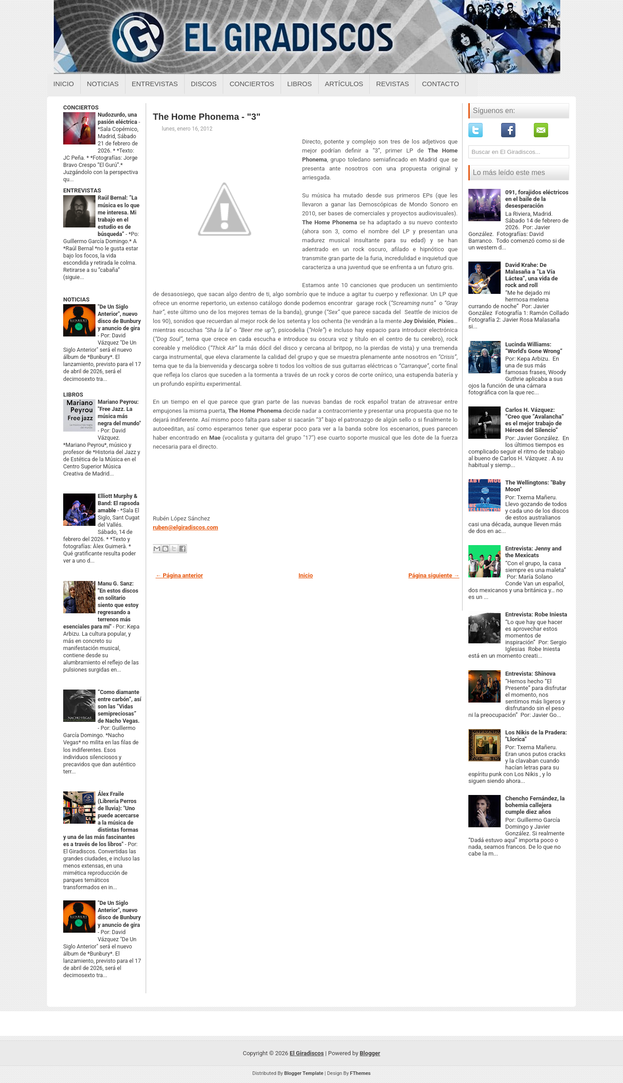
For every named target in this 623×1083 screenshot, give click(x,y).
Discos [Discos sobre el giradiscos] (204, 83)
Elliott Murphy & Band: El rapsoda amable (118, 503)
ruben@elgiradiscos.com (185, 527)
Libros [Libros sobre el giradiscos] (299, 83)
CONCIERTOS (81, 107)
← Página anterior (179, 575)
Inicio (63, 83)
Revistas (392, 83)
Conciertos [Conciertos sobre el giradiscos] (251, 83)
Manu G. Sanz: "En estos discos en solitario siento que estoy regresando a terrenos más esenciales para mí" (100, 605)
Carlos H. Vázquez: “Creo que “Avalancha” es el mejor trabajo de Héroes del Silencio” (534, 419)
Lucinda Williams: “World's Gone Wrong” (533, 347)
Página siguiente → (433, 575)
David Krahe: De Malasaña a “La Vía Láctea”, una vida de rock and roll (531, 275)
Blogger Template (304, 1073)
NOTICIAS (76, 299)
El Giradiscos (307, 1053)
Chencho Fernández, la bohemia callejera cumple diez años (535, 805)
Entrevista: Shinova (530, 673)
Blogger (370, 1053)
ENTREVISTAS (82, 190)
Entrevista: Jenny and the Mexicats (533, 552)
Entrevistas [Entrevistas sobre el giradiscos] (155, 83)
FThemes (360, 1073)
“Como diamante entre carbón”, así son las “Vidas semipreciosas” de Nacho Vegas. (119, 706)
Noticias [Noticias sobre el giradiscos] (103, 83)
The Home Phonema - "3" (206, 116)
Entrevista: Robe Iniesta (536, 614)
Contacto (440, 83)
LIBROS (73, 394)
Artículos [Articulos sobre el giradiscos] (344, 83)
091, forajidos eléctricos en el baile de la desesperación (536, 199)
